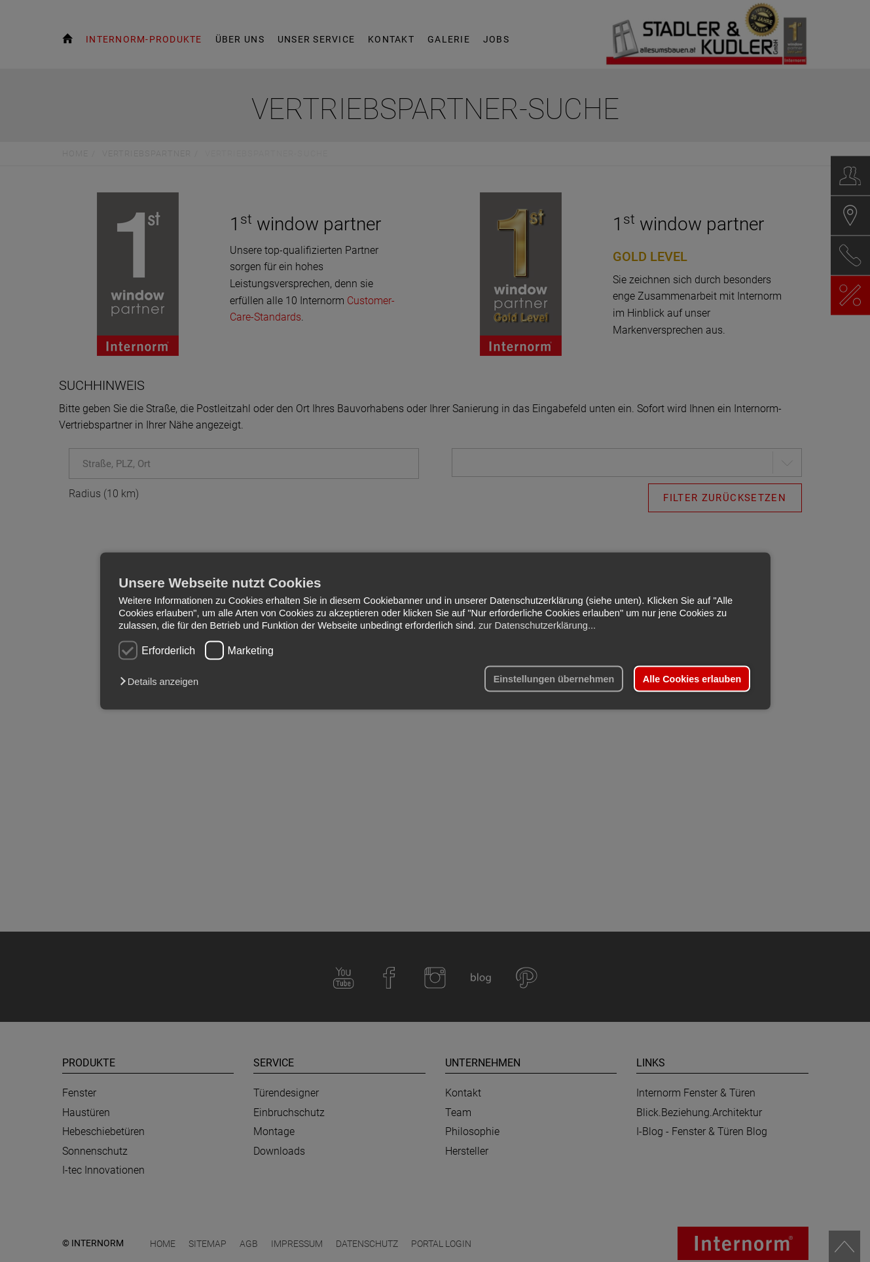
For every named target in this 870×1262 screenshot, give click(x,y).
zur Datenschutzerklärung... (537, 625)
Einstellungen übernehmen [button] (554, 679)
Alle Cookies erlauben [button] (692, 679)
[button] (162, 681)
